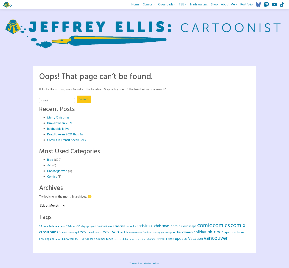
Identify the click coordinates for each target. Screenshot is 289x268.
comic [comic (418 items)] (204, 225)
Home (135, 4)
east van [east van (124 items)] (111, 232)
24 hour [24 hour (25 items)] (43, 226)
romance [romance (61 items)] (82, 239)
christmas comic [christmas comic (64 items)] (167, 226)
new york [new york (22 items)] (69, 239)
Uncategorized (57, 171)
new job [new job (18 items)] (59, 239)
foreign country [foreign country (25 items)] (151, 233)
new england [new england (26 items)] (47, 239)
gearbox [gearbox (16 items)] (165, 233)
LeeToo (155, 264)
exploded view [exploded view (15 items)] (135, 233)
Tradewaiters (199, 4)
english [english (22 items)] (124, 233)
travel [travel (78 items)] (151, 239)
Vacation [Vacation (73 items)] (195, 239)
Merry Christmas (58, 117)
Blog (50, 160)
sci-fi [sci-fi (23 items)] (92, 239)
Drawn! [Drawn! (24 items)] (63, 233)
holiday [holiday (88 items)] (199, 232)
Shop (214, 4)
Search (84, 99)
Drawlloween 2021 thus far (65, 134)
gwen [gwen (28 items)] (172, 232)
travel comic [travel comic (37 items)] (165, 239)
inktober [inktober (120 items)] (215, 232)
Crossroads (165, 4)
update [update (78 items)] (181, 239)
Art (49, 165)
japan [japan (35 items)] (227, 232)
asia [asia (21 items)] (110, 227)
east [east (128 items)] (84, 232)
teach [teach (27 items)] (109, 239)
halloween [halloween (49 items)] (185, 232)
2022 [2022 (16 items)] (104, 226)
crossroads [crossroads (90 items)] (48, 232)
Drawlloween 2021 (59, 123)
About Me (228, 4)
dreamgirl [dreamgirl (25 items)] (73, 233)
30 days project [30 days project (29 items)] (87, 226)
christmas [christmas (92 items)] (144, 226)
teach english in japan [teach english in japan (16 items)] (124, 239)
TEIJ (181, 4)
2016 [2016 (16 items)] (99, 226)
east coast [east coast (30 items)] (95, 232)
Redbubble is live (58, 129)
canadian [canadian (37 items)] (119, 226)
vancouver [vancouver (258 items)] (216, 238)
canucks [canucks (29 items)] (131, 226)
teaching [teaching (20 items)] (141, 239)
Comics (148, 4)
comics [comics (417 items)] (221, 225)
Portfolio (246, 4)
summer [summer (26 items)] (100, 239)
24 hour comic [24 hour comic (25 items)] (57, 226)
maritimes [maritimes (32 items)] (238, 232)
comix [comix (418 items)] (238, 225)
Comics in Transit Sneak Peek (66, 140)
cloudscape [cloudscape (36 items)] (188, 226)
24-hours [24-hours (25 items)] (71, 226)
